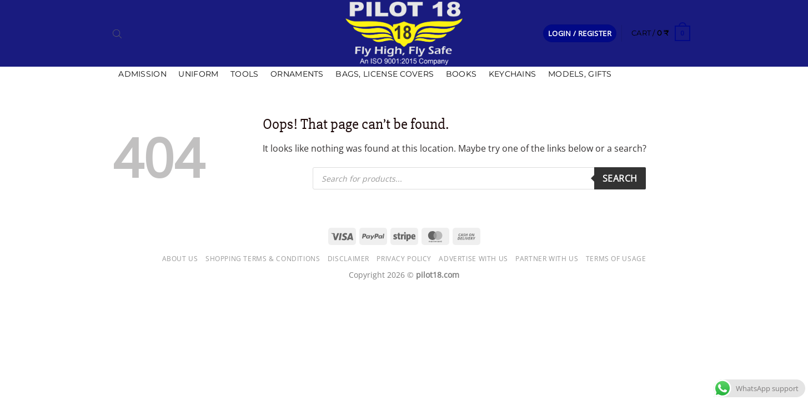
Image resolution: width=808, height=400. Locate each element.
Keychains (512, 74)
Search (620, 178)
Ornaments (297, 74)
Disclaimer (348, 258)
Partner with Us (546, 258)
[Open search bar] (117, 33)
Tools (244, 74)
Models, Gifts (580, 74)
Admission (142, 74)
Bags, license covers (384, 74)
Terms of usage (616, 258)
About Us (180, 258)
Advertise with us (473, 258)
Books (461, 74)
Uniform (198, 74)
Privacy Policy (404, 258)
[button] (579, 33)
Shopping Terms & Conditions (262, 258)
